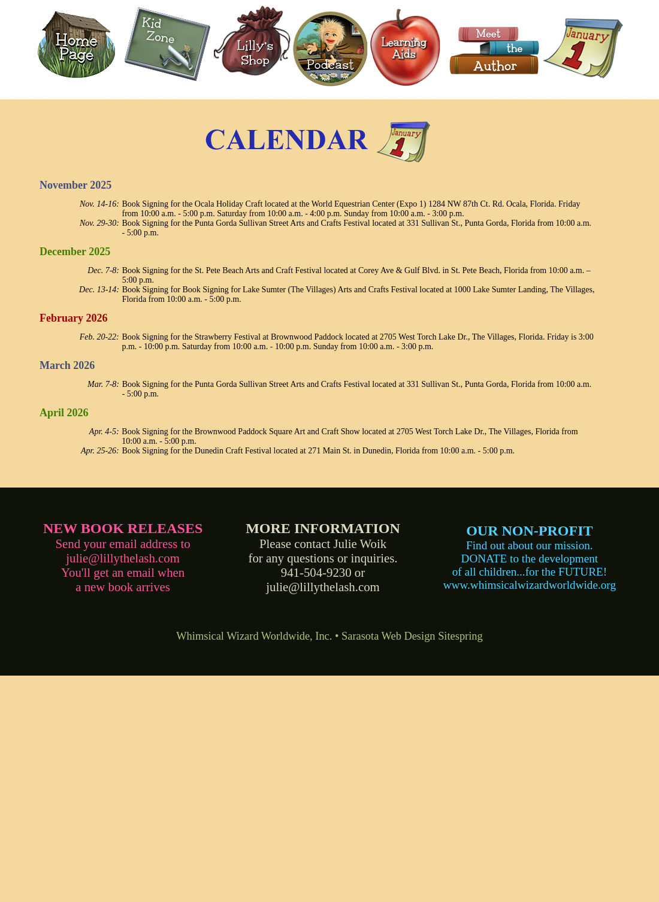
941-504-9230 (316, 572)
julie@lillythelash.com (123, 558)
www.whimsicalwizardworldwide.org (529, 585)
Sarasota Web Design (388, 636)
